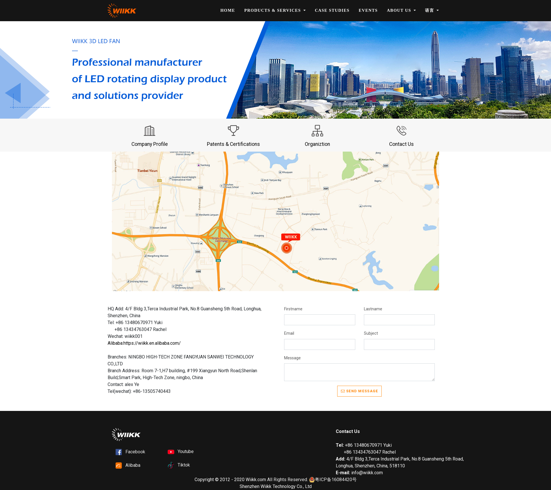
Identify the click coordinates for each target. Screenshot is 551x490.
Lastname (373, 309)
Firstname (293, 309)
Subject (371, 333)
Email (289, 333)
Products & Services (273, 10)
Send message (359, 391)
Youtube (186, 451)
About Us (399, 10)
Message (292, 358)
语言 (430, 10)
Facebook (135, 451)
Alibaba (132, 465)
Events (368, 10)
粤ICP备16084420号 (333, 480)
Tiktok (184, 465)
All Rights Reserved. (287, 479)
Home (227, 10)
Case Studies (332, 10)
